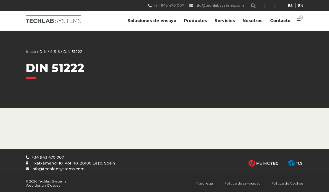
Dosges (53, 185)
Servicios (225, 20)
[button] (253, 5)
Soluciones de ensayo (151, 20)
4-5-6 (55, 51)
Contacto (280, 20)
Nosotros (252, 20)
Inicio (31, 51)
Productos (195, 20)
